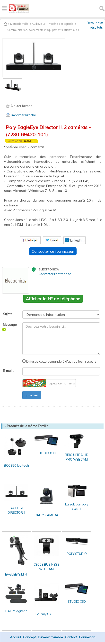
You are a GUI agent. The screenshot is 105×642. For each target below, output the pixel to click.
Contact (71, 637)
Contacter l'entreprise (55, 274)
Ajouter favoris (19, 106)
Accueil (15, 637)
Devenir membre (50, 637)
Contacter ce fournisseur (53, 251)
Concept (29, 637)
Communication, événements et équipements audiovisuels (43, 30)
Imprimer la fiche (20, 115)
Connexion (87, 637)
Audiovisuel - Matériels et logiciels (52, 23)
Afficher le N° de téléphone (53, 298)
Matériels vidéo (18, 23)
